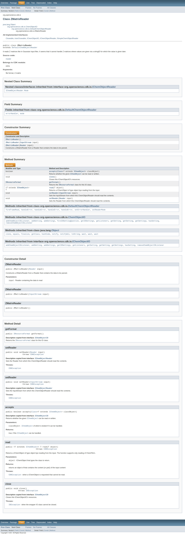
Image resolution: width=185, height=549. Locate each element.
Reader (23, 147)
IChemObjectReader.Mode (17, 92)
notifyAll (65, 239)
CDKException (37, 362)
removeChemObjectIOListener (19, 228)
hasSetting (154, 225)
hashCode (46, 239)
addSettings (49, 225)
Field (16, 11)
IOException (32, 503)
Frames (28, 8)
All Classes (51, 8)
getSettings (140, 225)
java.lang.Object (9, 25)
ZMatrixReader (12, 141)
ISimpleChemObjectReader (67, 38)
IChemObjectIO (33, 38)
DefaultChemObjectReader (24, 48)
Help (55, 3)
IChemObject (79, 174)
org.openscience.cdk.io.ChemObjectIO (22, 27)
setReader (53, 197)
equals (16, 239)
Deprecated (41, 3)
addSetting (37, 225)
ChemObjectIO (76, 221)
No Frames (37, 8)
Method (28, 11)
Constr (22, 11)
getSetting (116, 225)
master (8, 60)
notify (55, 239)
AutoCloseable (20, 38)
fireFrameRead (12, 214)
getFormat (53, 185)
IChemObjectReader (48, 38)
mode (22, 115)
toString (76, 239)
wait (84, 239)
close (51, 179)
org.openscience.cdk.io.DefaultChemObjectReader (31, 29)
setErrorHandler (82, 214)
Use (27, 3)
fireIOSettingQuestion (68, 225)
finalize (25, 239)
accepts (52, 174)
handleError (27, 214)
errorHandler (12, 115)
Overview (4, 3)
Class (60, 174)
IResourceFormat (13, 185)
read (51, 191)
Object (55, 235)
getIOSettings (87, 225)
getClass (36, 239)
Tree (33, 3)
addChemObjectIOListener (17, 225)
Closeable (10, 38)
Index (49, 3)
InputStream (25, 144)
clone (8, 239)
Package (13, 3)
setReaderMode (98, 214)
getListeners (102, 225)
